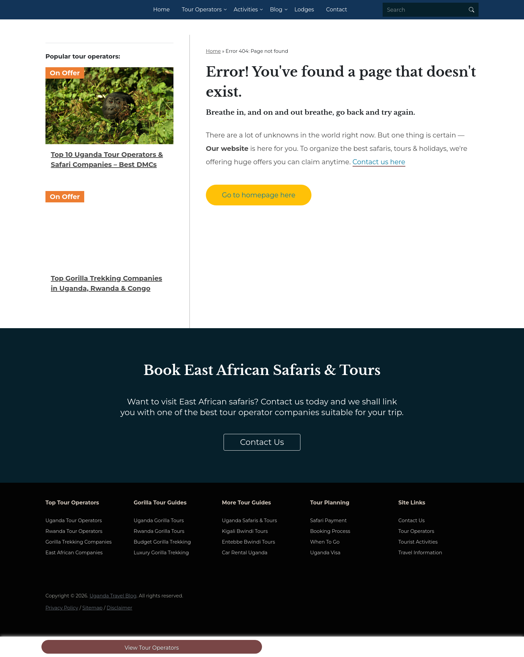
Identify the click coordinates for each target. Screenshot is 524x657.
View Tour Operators (152, 648)
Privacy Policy (61, 608)
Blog (276, 9)
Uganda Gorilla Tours (159, 521)
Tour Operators (202, 9)
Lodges (304, 9)
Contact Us (262, 442)
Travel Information (420, 553)
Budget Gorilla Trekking (162, 542)
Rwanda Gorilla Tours (159, 531)
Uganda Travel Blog (113, 596)
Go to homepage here (258, 195)
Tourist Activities (417, 542)
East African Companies (74, 553)
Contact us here (379, 162)
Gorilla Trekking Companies (78, 542)
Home (161, 9)
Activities (246, 9)
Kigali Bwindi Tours (245, 531)
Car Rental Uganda (244, 553)
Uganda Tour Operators (73, 521)
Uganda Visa (325, 553)
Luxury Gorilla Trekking (161, 553)
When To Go (325, 542)
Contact (336, 9)
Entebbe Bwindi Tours (248, 542)
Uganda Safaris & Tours (249, 521)
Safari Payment (328, 521)
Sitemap (92, 608)
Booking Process (330, 531)
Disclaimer (119, 608)
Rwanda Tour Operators (73, 531)
